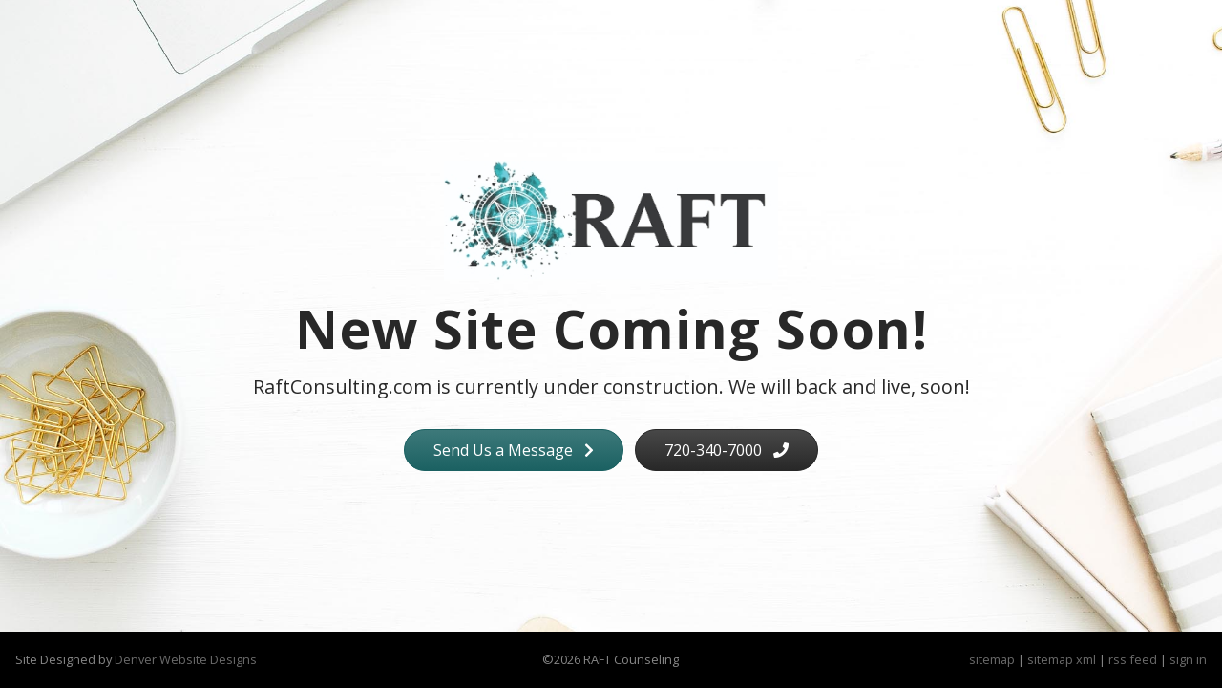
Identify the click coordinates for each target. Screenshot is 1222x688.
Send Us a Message (513, 450)
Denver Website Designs (186, 659)
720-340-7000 (726, 450)
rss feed (1132, 659)
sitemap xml (1061, 659)
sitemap (992, 659)
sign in (1188, 659)
